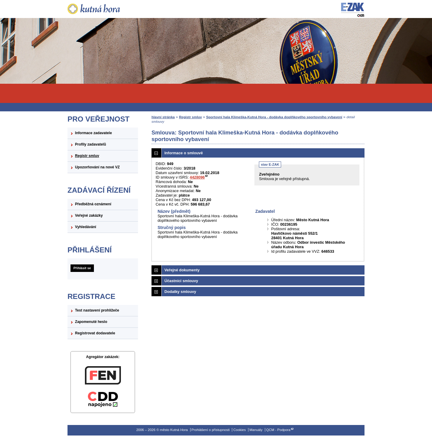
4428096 (197, 177)
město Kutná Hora (103, 9)
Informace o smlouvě (183, 153)
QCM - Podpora (278, 430)
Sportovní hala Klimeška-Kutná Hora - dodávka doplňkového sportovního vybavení (274, 117)
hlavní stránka (163, 117)
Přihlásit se (82, 268)
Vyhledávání (85, 227)
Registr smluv (87, 156)
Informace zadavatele (93, 133)
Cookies (239, 430)
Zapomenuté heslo (91, 322)
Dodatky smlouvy (180, 291)
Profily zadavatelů (90, 144)
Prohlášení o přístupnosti (210, 430)
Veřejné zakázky (89, 215)
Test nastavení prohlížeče (97, 310)
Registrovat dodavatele (95, 333)
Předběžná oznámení (93, 204)
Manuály (255, 430)
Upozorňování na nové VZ (97, 167)
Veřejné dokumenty (182, 270)
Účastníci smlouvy (181, 281)
